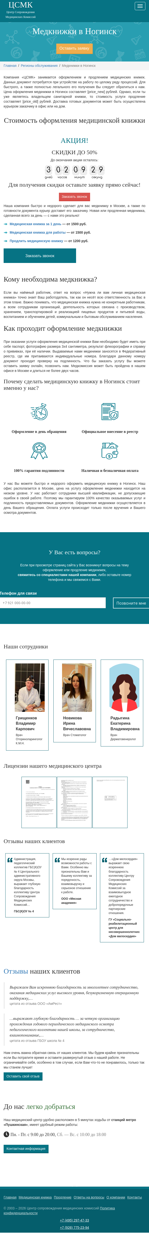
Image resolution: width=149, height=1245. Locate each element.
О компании (115, 1197)
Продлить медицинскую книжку (36, 241)
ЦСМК (20, 9)
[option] (27, 701)
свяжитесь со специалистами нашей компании (57, 575)
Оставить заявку (74, 48)
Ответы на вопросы (89, 1197)
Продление (62, 1197)
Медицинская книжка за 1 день (35, 224)
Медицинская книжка (35, 1197)
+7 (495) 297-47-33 (74, 1220)
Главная (10, 66)
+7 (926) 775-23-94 (74, 1228)
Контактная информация (26, 1149)
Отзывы (16, 971)
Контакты (134, 1197)
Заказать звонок (74, 197)
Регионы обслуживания (39, 66)
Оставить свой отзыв (23, 1076)
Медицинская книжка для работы (38, 232)
